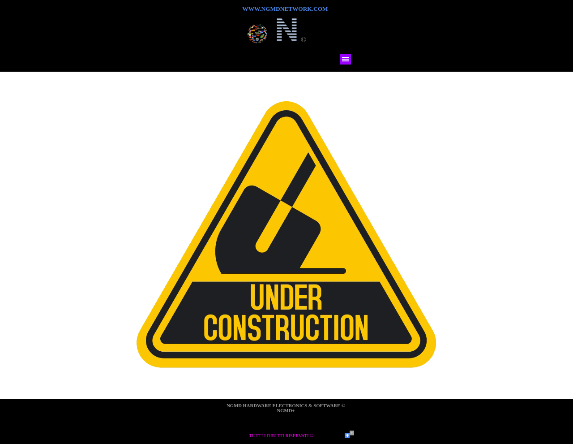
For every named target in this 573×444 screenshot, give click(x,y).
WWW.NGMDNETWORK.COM (285, 8)
